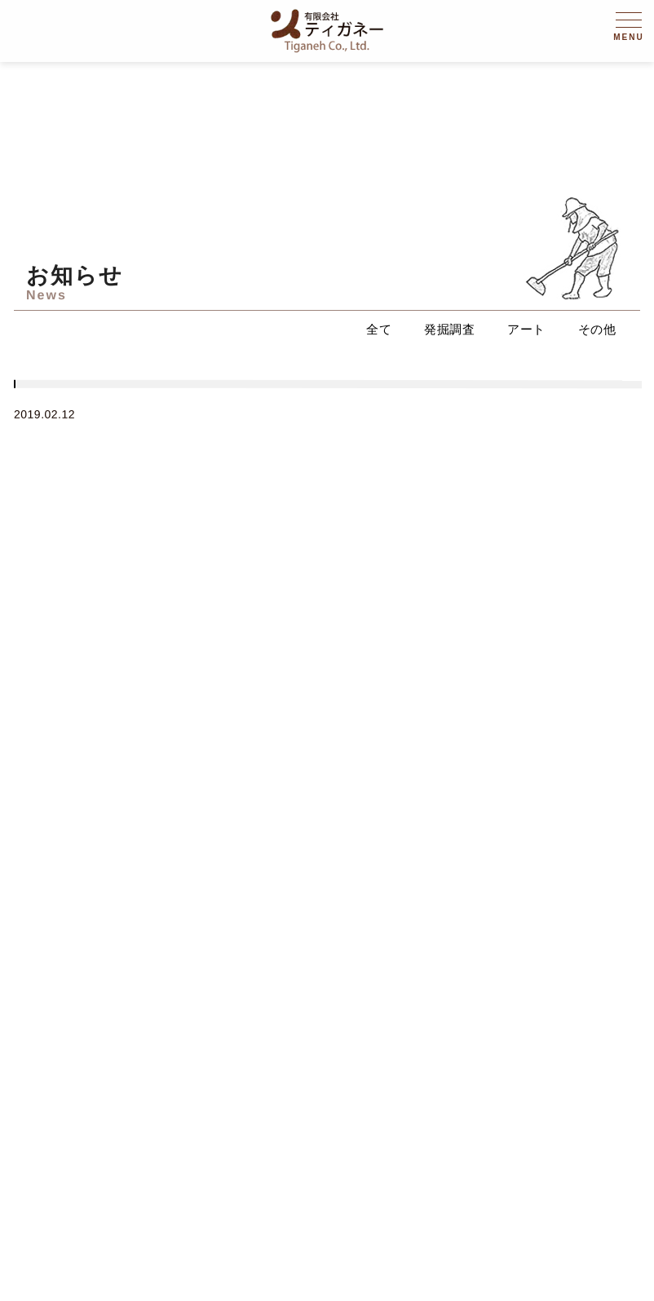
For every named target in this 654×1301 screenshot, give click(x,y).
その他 (597, 329)
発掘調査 (449, 329)
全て (378, 329)
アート (526, 329)
